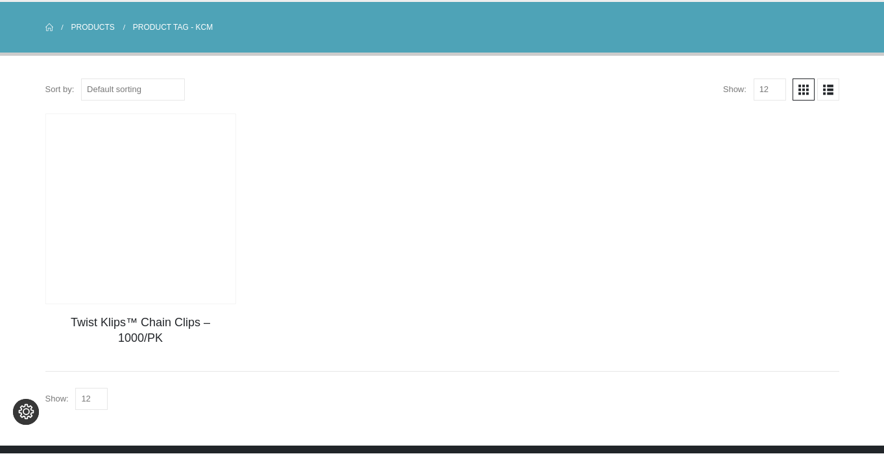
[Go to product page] (140, 209)
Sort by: (60, 89)
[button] (804, 89)
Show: (735, 89)
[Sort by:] (133, 89)
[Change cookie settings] (26, 441)
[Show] (770, 89)
